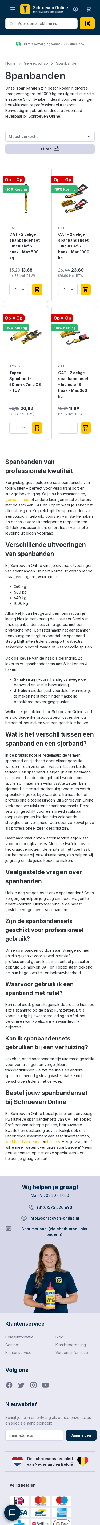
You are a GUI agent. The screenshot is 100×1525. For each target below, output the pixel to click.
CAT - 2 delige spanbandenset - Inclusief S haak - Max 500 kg (24, 246)
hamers (53, 1141)
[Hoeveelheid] (19, 289)
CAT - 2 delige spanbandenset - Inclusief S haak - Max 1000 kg (73, 246)
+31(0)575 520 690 (54, 1207)
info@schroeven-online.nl (54, 1218)
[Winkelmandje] (89, 9)
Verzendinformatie (71, 1352)
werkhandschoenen (23, 1141)
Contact (12, 1344)
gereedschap (17, 499)
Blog (59, 1337)
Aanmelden (81, 1435)
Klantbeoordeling (70, 1344)
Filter (50, 148)
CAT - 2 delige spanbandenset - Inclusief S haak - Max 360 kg (73, 384)
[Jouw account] (75, 9)
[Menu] (12, 9)
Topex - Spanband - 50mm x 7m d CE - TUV (25, 381)
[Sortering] (50, 136)
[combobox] (48, 23)
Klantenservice (18, 1352)
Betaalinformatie (19, 1337)
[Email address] (34, 1435)
